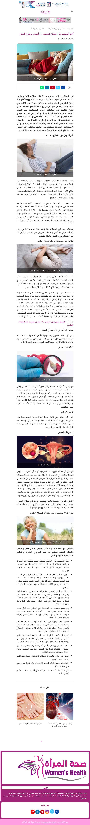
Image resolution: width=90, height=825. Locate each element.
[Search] (18, 12)
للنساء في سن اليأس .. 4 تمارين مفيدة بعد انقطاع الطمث (46, 323)
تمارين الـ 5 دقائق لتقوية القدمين (30, 723)
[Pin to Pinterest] (52, 87)
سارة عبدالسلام (64, 38)
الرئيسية (70, 29)
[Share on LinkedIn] (47, 87)
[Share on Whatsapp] (42, 87)
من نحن (45, 804)
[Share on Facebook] (63, 87)
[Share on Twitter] (58, 87)
